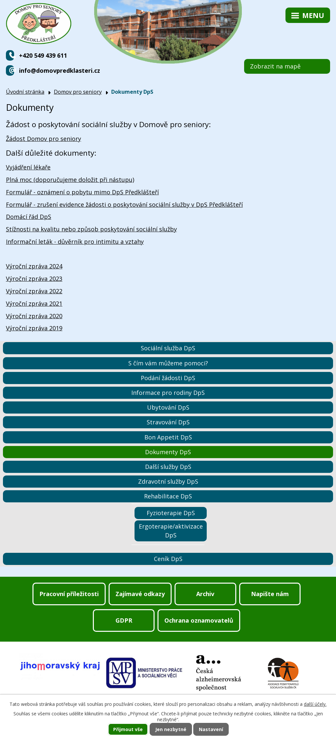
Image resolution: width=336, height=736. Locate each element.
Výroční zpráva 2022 (34, 291)
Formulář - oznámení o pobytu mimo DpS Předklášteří (82, 192)
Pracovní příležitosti (69, 594)
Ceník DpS (168, 559)
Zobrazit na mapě (275, 66)
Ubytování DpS (168, 407)
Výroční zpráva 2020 (34, 316)
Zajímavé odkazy (140, 594)
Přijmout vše (128, 729)
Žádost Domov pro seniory (43, 139)
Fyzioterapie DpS (171, 513)
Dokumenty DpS (168, 452)
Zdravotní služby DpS (168, 481)
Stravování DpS (168, 422)
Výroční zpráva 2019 (34, 328)
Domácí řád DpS (28, 217)
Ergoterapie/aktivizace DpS (171, 530)
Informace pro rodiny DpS (168, 393)
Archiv (205, 594)
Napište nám (270, 594)
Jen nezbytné (170, 729)
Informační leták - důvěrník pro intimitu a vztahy (75, 241)
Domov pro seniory (78, 91)
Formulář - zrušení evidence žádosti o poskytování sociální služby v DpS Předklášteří (124, 204)
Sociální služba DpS (168, 348)
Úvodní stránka (25, 91)
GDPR (124, 620)
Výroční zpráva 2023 (34, 278)
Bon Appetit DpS (168, 437)
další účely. (315, 704)
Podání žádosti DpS (168, 378)
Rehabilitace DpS (168, 496)
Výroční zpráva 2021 (34, 303)
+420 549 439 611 (43, 55)
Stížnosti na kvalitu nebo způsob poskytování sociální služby (91, 229)
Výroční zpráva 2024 (34, 266)
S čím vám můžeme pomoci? (168, 363)
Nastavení (211, 729)
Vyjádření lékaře (28, 167)
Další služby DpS (168, 467)
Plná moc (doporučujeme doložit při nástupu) (70, 180)
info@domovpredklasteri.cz (59, 70)
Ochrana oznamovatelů (198, 620)
